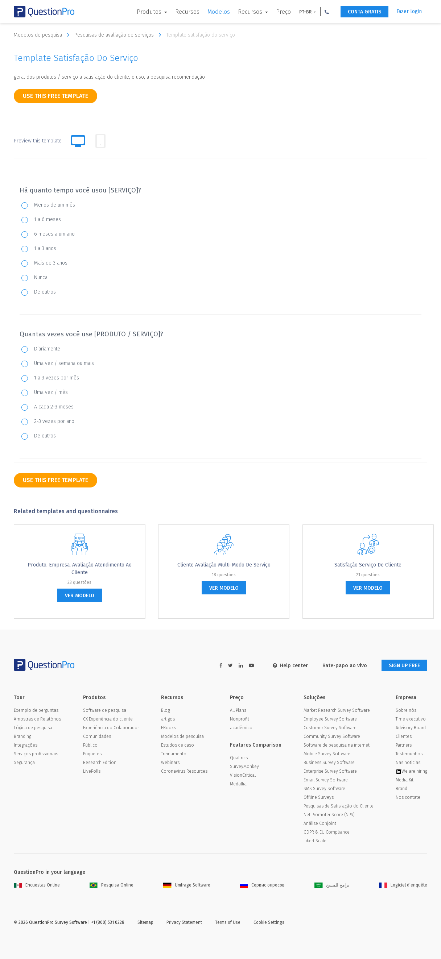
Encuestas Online (37, 885)
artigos (168, 719)
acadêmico (241, 727)
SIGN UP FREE (404, 666)
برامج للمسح (331, 885)
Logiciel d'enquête (403, 885)
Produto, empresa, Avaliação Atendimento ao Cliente (80, 569)
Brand (401, 788)
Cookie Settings (269, 922)
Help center (290, 666)
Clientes (404, 736)
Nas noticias (408, 762)
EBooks (168, 727)
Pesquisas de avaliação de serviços (119, 35)
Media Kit (404, 779)
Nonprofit (239, 719)
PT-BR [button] (306, 11)
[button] (326, 11)
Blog (165, 710)
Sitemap (145, 922)
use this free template (55, 95)
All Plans (238, 710)
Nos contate (408, 797)
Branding (22, 736)
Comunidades (97, 736)
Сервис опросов (262, 885)
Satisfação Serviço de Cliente (367, 565)
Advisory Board (411, 727)
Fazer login (409, 11)
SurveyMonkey (244, 766)
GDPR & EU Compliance (327, 832)
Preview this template (38, 141)
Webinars (170, 762)
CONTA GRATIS (364, 12)
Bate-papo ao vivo (344, 666)
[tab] (100, 141)
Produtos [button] (150, 11)
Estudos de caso (177, 745)
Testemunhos (409, 753)
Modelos (218, 11)
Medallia (238, 783)
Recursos (187, 11)
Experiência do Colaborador (111, 727)
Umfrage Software (186, 885)
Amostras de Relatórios (37, 719)
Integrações (25, 745)
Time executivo (411, 719)
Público (90, 745)
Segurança (24, 762)
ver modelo (79, 596)
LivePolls (91, 771)
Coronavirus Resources (184, 771)
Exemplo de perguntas (36, 710)
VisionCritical (243, 775)
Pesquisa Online (111, 885)
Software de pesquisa (104, 710)
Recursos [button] (251, 11)
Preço (283, 11)
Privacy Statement (184, 922)
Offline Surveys (319, 797)
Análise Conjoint (320, 823)
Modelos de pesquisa (43, 35)
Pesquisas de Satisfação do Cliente (339, 806)
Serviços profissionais (36, 753)
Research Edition (99, 762)
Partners (404, 745)
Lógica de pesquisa (33, 727)
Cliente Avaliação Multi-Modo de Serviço (224, 565)
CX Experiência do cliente (108, 719)
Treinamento (173, 753)
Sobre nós (406, 710)
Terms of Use (227, 922)
